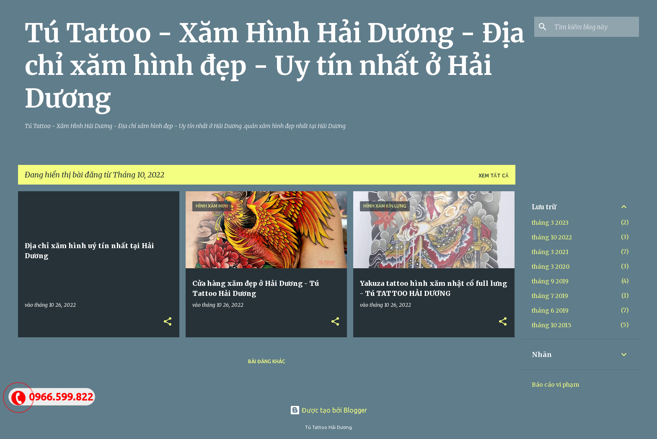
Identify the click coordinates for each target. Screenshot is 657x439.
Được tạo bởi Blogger (328, 410)
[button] (168, 321)
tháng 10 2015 (552, 325)
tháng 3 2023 (550, 222)
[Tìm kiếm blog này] (595, 27)
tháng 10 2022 (552, 237)
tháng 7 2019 (550, 296)
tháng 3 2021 (550, 252)
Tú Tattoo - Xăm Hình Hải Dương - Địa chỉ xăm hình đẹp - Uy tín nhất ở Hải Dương (275, 66)
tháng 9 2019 (550, 281)
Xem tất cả (494, 175)
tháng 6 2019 (550, 310)
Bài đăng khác (266, 361)
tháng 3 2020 (550, 266)
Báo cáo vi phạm (555, 384)
